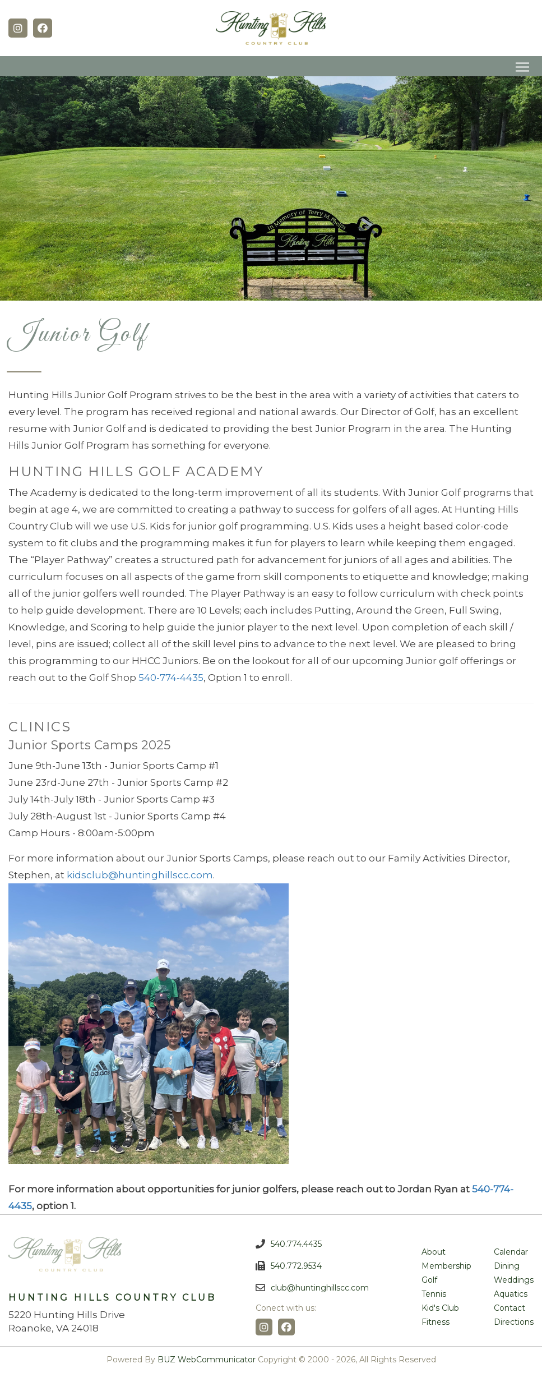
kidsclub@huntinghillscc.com (140, 875)
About (433, 1252)
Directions (514, 1322)
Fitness (435, 1322)
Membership (446, 1266)
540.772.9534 (296, 1266)
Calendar (511, 1252)
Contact (509, 1308)
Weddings (514, 1280)
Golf (429, 1280)
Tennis (433, 1294)
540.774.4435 (296, 1244)
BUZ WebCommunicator (206, 1359)
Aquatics (510, 1294)
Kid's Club (440, 1308)
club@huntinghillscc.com (320, 1288)
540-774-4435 (170, 677)
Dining (507, 1266)
